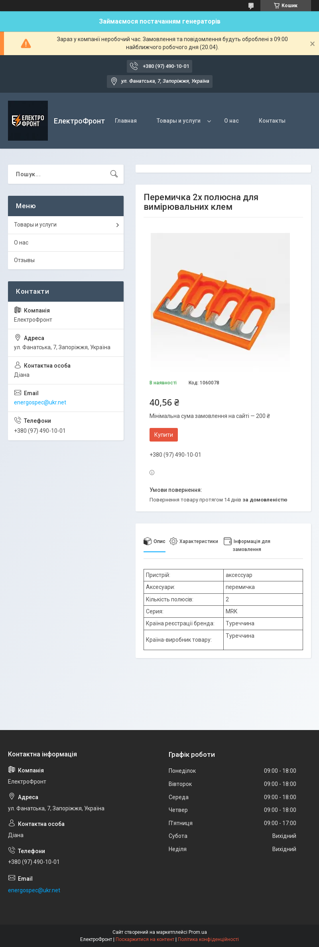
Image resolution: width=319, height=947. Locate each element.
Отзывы (24, 260)
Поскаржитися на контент (145, 939)
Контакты (272, 120)
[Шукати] (114, 174)
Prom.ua (198, 932)
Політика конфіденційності (208, 939)
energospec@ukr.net (40, 402)
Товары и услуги (179, 120)
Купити (163, 435)
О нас (231, 120)
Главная (126, 120)
